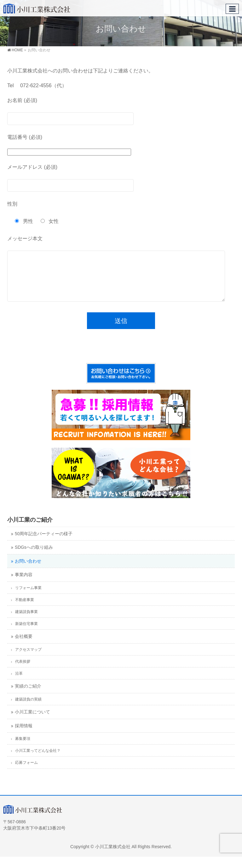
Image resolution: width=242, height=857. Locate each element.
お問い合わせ (28, 570)
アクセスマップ (28, 659)
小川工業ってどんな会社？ (37, 760)
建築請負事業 (26, 621)
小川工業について (32, 721)
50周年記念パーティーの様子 (43, 543)
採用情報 (23, 735)
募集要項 (22, 748)
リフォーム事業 (28, 597)
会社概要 (23, 646)
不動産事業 (24, 609)
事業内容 (23, 584)
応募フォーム (26, 772)
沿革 (19, 683)
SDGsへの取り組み (34, 556)
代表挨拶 (22, 671)
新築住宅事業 (26, 633)
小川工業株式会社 (112, 846)
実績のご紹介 (28, 695)
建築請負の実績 (28, 709)
